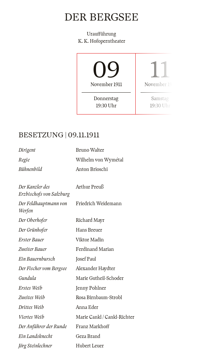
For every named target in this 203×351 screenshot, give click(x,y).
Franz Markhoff (92, 326)
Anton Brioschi (92, 169)
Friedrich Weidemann (99, 203)
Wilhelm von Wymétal (99, 159)
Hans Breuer (89, 230)
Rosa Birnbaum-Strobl (99, 297)
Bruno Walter (90, 150)
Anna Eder (87, 307)
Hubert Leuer (90, 345)
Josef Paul (86, 259)
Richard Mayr (90, 220)
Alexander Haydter (95, 268)
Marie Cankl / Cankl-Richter (105, 317)
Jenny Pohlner (91, 288)
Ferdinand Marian (95, 249)
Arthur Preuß (89, 187)
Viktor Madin (90, 239)
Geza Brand (88, 336)
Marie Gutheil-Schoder (100, 278)
